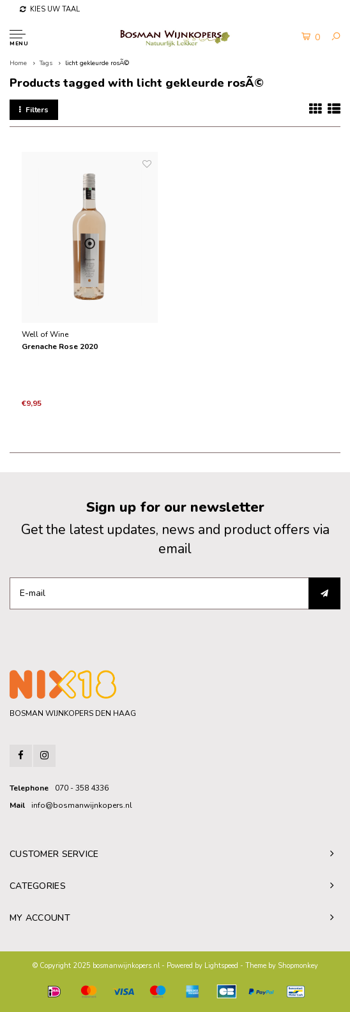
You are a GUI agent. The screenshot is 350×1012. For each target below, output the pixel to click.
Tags (46, 63)
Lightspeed (221, 966)
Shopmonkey (298, 966)
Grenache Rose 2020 (60, 346)
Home (18, 63)
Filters (34, 110)
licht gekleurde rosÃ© (97, 63)
